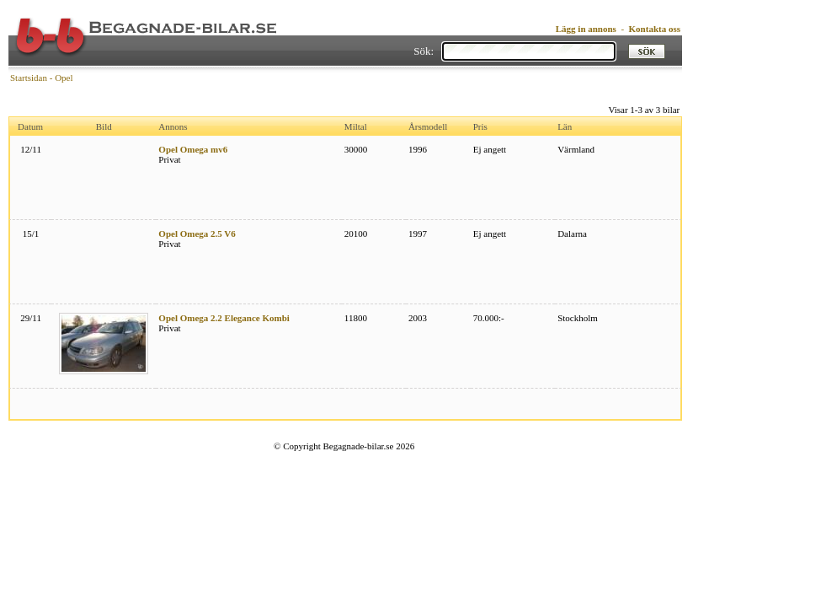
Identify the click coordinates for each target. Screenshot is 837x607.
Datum (30, 126)
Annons (172, 126)
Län (564, 126)
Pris (480, 126)
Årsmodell (427, 126)
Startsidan (28, 78)
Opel (63, 78)
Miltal (355, 126)
